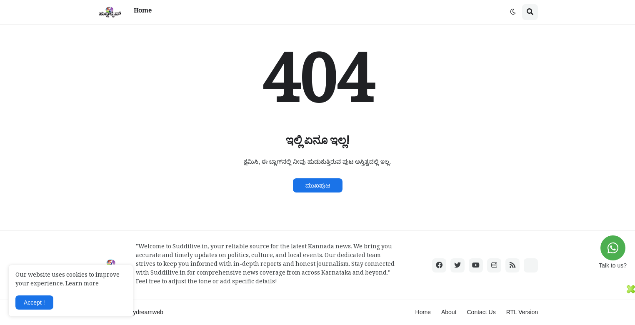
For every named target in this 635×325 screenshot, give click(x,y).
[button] (513, 12)
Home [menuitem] (143, 12)
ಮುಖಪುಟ (317, 185)
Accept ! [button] (34, 302)
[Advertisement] (313, 303)
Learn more (82, 285)
